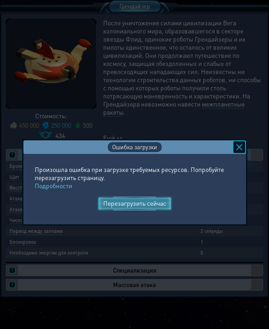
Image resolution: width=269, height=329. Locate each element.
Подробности (53, 185)
